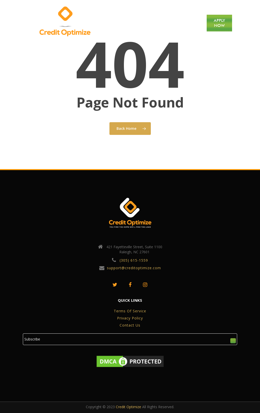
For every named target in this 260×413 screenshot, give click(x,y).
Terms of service (130, 311)
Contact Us (130, 325)
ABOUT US (133, 23)
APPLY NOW (219, 23)
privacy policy (130, 318)
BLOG (172, 23)
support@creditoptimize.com (134, 267)
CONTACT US (192, 23)
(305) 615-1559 (134, 260)
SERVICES (153, 23)
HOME (115, 23)
